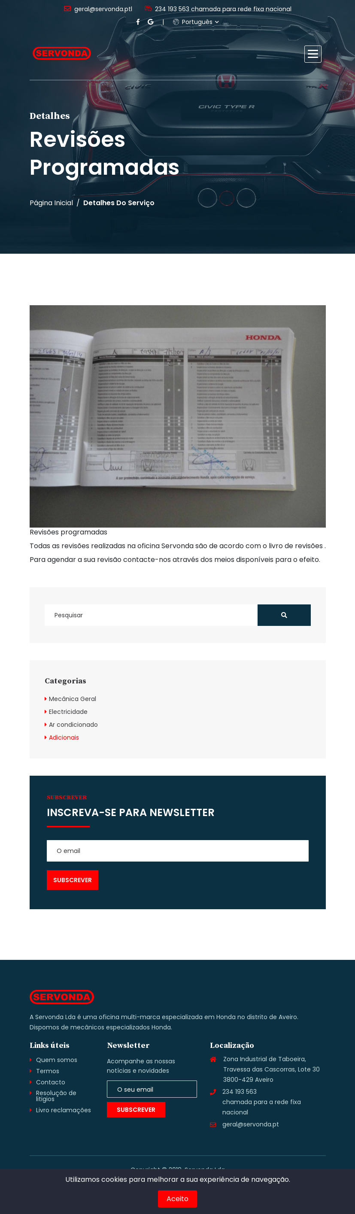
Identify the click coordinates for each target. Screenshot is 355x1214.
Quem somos (56, 1060)
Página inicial (51, 203)
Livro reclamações (63, 1110)
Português (192, 22)
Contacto (50, 1082)
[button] (313, 54)
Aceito (177, 1199)
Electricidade (68, 712)
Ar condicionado (73, 725)
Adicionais (64, 737)
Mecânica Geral (72, 699)
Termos (47, 1071)
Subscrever (136, 1109)
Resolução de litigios (56, 1096)
